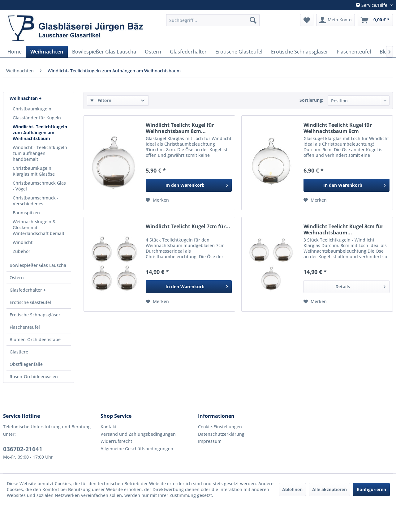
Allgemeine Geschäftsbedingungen (137, 449)
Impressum (210, 441)
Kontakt (109, 427)
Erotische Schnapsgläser (35, 315)
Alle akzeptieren (329, 489)
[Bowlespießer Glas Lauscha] (104, 52)
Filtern (100, 100)
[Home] (14, 52)
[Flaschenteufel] (354, 52)
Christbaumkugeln (32, 109)
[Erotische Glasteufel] (239, 52)
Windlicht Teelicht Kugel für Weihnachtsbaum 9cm (337, 128)
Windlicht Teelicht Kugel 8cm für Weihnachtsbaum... (343, 229)
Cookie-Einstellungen (220, 427)
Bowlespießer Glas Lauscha (38, 265)
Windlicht (22, 242)
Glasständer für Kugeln (37, 118)
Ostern (17, 277)
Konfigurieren (371, 489)
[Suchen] (253, 20)
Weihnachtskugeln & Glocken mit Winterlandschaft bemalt (38, 227)
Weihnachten (24, 98)
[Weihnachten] (47, 52)
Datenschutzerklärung (221, 434)
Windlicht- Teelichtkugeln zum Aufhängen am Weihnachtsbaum (40, 132)
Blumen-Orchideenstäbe (35, 339)
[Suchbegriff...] (213, 20)
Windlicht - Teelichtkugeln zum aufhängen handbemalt (40, 153)
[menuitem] (213, 20)
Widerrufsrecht (116, 441)
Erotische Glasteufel (30, 302)
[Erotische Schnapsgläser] (300, 52)
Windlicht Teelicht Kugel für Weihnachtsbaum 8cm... (180, 128)
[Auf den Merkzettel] (157, 200)
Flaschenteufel (25, 327)
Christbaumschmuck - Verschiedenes (35, 201)
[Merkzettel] (306, 20)
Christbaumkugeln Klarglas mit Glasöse (34, 171)
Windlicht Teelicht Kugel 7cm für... (188, 226)
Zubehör (21, 251)
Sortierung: (311, 100)
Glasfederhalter (26, 290)
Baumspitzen (26, 213)
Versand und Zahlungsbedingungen (138, 434)
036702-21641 (22, 449)
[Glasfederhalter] (188, 52)
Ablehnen (292, 489)
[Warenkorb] (375, 20)
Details (360, 285)
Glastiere (19, 352)
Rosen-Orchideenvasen (34, 376)
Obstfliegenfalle (26, 364)
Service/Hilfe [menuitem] (372, 5)
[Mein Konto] (335, 20)
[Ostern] (153, 52)
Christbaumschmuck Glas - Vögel (39, 186)
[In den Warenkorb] (189, 185)
